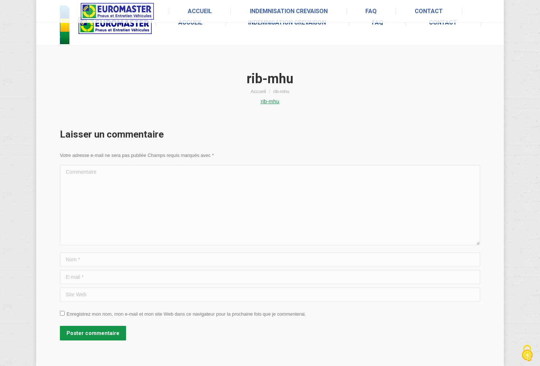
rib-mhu (270, 101)
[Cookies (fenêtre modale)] (527, 353)
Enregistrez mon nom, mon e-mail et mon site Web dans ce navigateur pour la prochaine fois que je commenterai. (186, 314)
